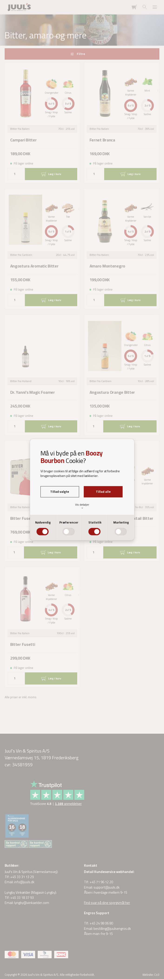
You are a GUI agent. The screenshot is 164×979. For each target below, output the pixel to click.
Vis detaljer (82, 506)
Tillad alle (103, 491)
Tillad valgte (59, 491)
